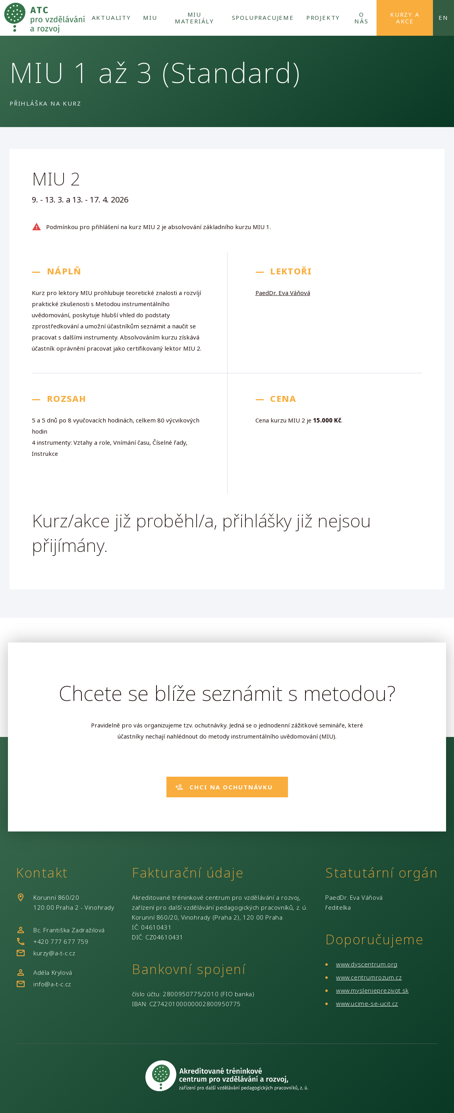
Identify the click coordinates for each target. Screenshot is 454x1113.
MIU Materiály (194, 17)
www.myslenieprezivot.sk (372, 990)
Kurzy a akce (405, 17)
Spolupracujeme (263, 17)
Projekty (323, 17)
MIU (150, 17)
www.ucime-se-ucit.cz (367, 1003)
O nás (361, 17)
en (443, 17)
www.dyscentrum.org (367, 964)
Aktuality (111, 17)
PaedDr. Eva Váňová (282, 293)
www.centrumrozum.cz (369, 977)
